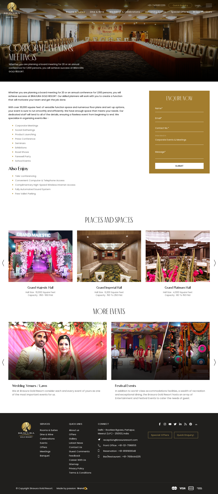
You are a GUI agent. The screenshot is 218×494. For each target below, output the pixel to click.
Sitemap (74, 464)
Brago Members (202, 11)
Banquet (45, 455)
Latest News (76, 442)
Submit (179, 165)
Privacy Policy (76, 468)
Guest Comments (79, 451)
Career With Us (77, 459)
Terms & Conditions (80, 472)
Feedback (74, 455)
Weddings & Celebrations (124, 11)
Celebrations (47, 438)
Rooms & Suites (75, 11)
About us (74, 430)
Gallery (73, 438)
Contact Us (75, 447)
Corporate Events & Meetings (179, 140)
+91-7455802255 (157, 5)
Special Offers (179, 11)
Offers (43, 447)
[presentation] (3, 263)
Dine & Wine (97, 11)
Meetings (45, 451)
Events (43, 442)
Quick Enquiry (180, 5)
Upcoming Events (155, 11)
